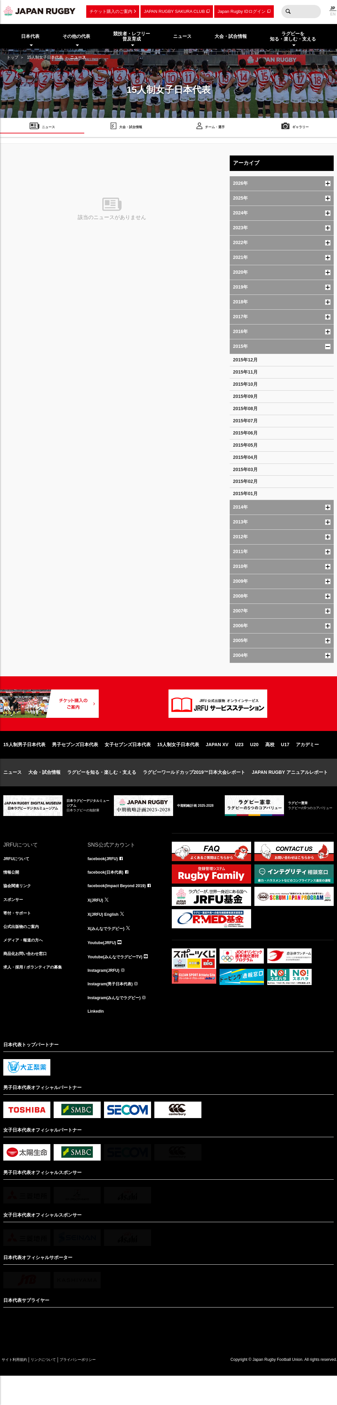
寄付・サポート (19, 938)
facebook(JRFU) (105, 880)
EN (333, 14)
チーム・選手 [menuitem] (215, 128)
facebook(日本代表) (108, 894)
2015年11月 (245, 372)
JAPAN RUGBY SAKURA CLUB (174, 11)
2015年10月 (245, 384)
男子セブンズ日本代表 (75, 765)
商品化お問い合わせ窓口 (28, 981)
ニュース (12, 793)
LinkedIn (97, 1039)
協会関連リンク (19, 909)
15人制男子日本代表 (24, 765)
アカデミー (307, 765)
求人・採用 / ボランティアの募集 (37, 996)
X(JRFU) (97, 923)
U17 (285, 765)
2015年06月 (245, 433)
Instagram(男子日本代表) (114, 1010)
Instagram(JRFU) (106, 996)
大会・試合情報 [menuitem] (231, 36)
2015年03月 (245, 469)
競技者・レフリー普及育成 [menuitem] (131, 36)
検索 (288, 11)
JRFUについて (18, 880)
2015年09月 (245, 396)
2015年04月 (245, 457)
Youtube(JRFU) (104, 967)
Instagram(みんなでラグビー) (118, 1025)
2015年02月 (245, 481)
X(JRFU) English (106, 938)
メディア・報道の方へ (26, 967)
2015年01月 (245, 493)
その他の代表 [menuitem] (76, 36)
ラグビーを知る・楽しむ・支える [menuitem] (293, 36)
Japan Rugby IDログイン (241, 11)
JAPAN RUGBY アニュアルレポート (290, 793)
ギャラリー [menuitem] (300, 128)
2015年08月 (245, 408)
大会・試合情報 (44, 793)
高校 (269, 765)
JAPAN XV (217, 765)
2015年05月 (245, 445)
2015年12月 (245, 359)
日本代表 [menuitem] (30, 36)
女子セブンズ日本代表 (128, 765)
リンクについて (56, 1389)
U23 (239, 765)
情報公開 (12, 894)
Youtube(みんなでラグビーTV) (119, 981)
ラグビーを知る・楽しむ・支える (101, 793)
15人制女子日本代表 (45, 57)
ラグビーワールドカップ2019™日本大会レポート (194, 793)
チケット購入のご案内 (111, 11)
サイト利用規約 (19, 1389)
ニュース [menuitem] (182, 36)
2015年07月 (245, 420)
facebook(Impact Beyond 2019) (121, 909)
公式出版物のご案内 (24, 952)
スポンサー (14, 923)
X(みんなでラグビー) (109, 952)
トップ (12, 57)
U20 (254, 765)
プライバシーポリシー (100, 1389)
